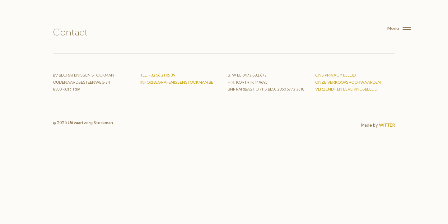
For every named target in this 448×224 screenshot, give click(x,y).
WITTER (387, 125)
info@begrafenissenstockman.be (176, 82)
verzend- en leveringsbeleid (346, 89)
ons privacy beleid (335, 75)
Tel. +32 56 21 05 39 (157, 75)
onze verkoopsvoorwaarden (348, 82)
